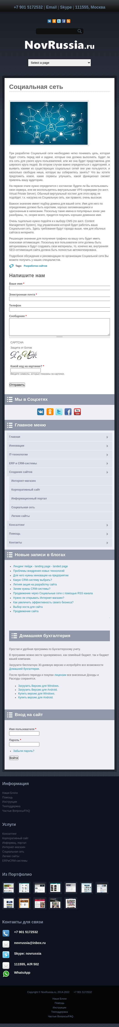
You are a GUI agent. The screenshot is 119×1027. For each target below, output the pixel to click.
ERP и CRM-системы (23, 466)
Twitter (59, 415)
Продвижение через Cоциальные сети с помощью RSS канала (53, 596)
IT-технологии (18, 458)
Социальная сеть (23, 510)
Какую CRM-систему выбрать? (32, 583)
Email (51, 7)
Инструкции (9, 805)
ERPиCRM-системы (14, 864)
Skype (66, 7)
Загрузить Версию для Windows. (38, 689)
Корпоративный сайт (25, 493)
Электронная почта (23, 294)
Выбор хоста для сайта (28, 610)
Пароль (15, 743)
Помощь (14, 537)
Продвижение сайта (25, 614)
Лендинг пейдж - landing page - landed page (40, 569)
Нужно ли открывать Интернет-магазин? (38, 601)
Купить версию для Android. (35, 700)
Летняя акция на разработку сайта (35, 587)
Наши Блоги (10, 796)
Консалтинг (17, 528)
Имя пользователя (22, 732)
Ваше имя (16, 283)
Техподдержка (11, 809)
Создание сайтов (20, 475)
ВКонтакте (41, 415)
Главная (14, 440)
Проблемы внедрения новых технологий (38, 574)
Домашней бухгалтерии (24, 672)
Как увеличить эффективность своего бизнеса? (43, 605)
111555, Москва (90, 7)
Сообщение (18, 316)
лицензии (60, 678)
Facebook (68, 415)
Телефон (15, 305)
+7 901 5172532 (28, 7)
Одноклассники (50, 415)
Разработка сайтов (35, 265)
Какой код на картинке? (27, 369)
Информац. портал (14, 846)
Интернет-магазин (23, 484)
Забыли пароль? (23, 754)
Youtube (78, 415)
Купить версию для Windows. (36, 697)
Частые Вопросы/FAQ (16, 814)
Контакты (15, 546)
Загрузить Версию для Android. (38, 693)
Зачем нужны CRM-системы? (31, 592)
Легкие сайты (20, 519)
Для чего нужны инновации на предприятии (40, 578)
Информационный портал (29, 502)
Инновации (16, 449)
